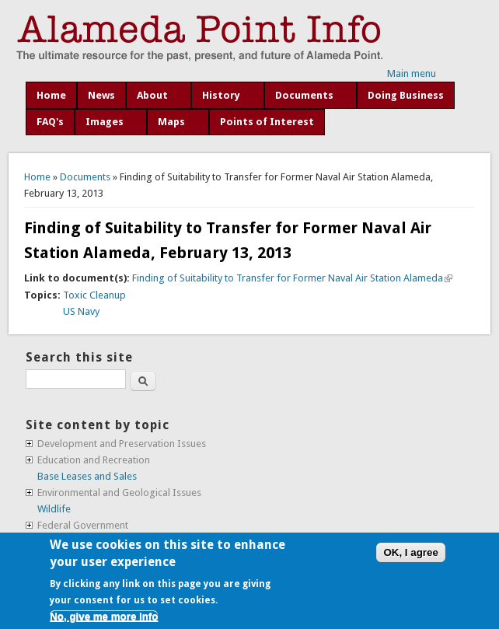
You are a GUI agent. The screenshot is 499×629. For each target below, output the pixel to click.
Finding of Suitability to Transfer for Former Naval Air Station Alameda (292, 278)
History (221, 95)
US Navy (81, 311)
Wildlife (54, 509)
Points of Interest (267, 122)
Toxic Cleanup (94, 295)
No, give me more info (104, 616)
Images (104, 122)
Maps (171, 122)
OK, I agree (410, 552)
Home (51, 95)
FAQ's (50, 122)
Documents (304, 95)
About (152, 95)
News (101, 95)
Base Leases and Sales (87, 476)
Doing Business (406, 95)
